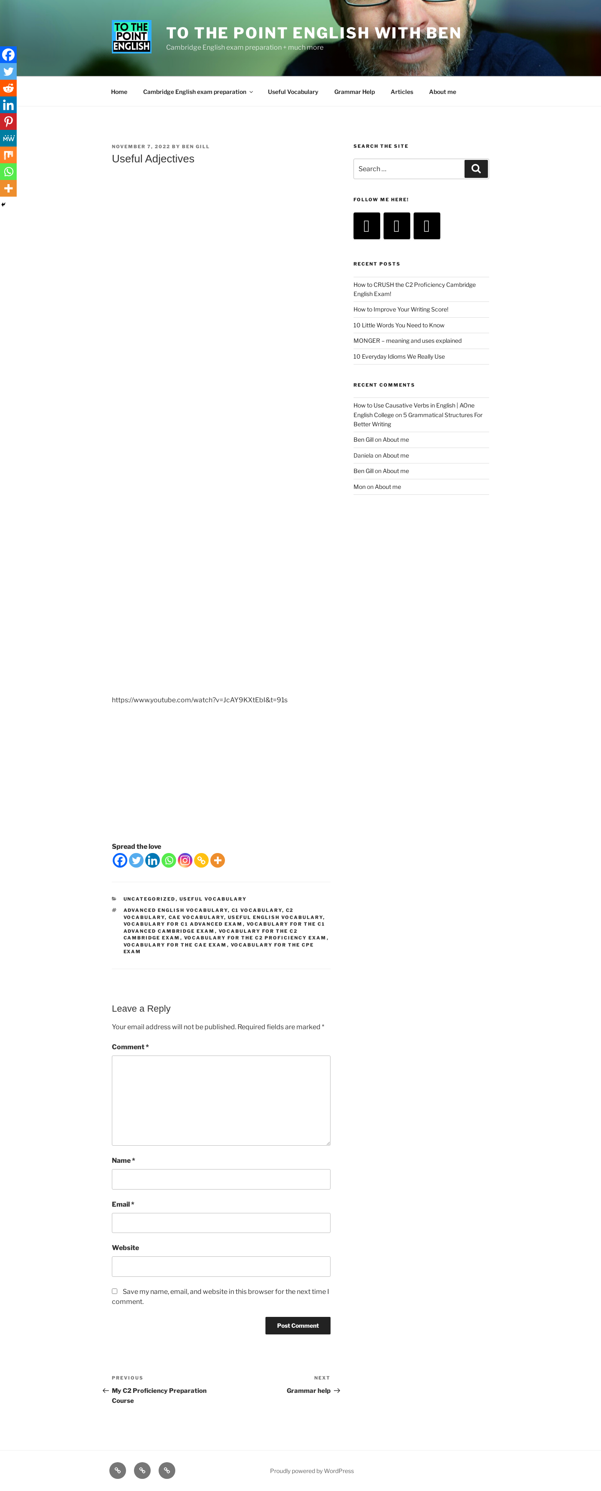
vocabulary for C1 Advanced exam (183, 924)
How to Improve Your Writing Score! (401, 309)
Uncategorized (150, 899)
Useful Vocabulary (293, 91)
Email (123, 1204)
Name (123, 1160)
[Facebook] (120, 860)
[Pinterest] (8, 121)
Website (125, 1248)
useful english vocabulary (275, 917)
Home (119, 91)
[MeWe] (8, 138)
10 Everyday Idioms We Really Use (399, 356)
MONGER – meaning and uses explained (408, 340)
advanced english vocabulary (176, 910)
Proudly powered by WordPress (312, 1470)
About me (442, 91)
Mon (360, 486)
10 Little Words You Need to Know (399, 325)
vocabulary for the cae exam (175, 945)
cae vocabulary (196, 917)
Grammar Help (354, 91)
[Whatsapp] (169, 860)
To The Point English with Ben (314, 33)
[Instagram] (185, 860)
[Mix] (8, 155)
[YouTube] (367, 226)
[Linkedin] (152, 860)
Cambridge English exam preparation (198, 91)
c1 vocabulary (257, 910)
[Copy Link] (201, 860)
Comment (130, 1047)
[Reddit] (8, 88)
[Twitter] (136, 860)
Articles (402, 91)
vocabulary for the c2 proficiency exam (255, 938)
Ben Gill (196, 146)
